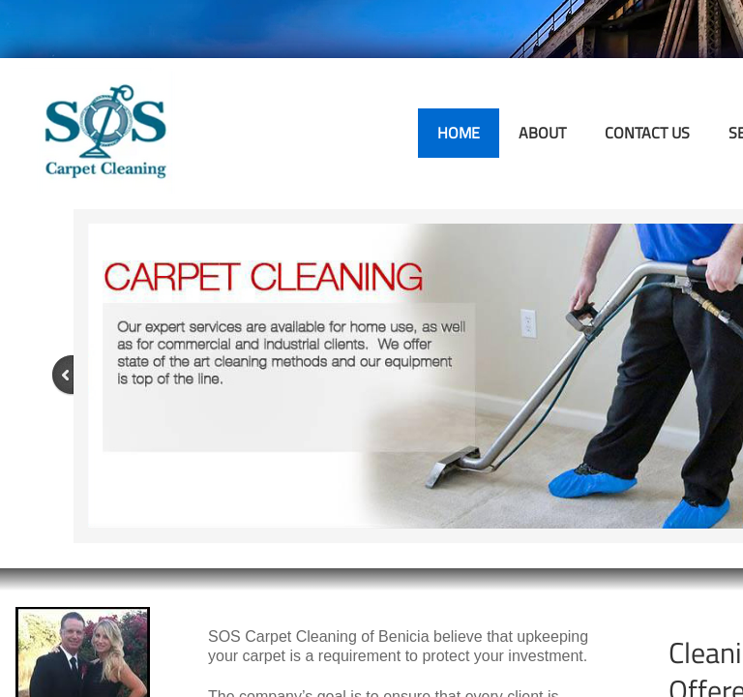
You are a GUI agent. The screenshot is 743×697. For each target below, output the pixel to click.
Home (458, 132)
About (542, 132)
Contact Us (647, 132)
